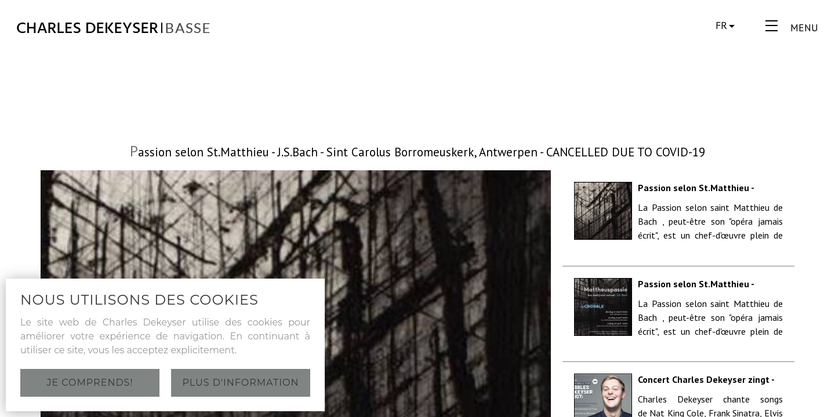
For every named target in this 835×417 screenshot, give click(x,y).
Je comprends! (89, 382)
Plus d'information (241, 382)
